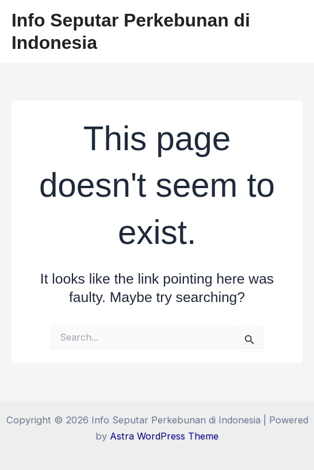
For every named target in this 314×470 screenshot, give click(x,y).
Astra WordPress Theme (164, 436)
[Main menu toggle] (289, 31)
